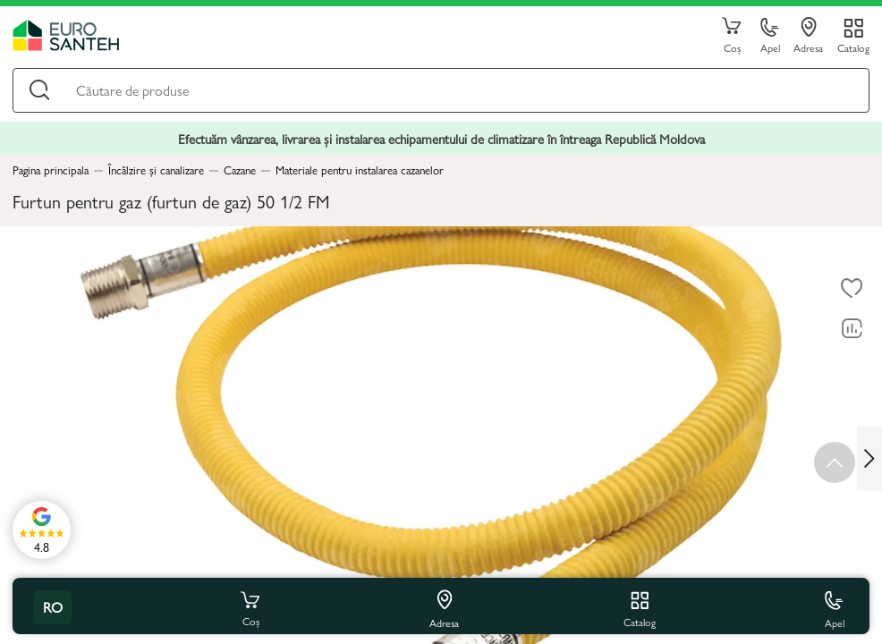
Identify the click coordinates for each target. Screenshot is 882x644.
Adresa (808, 36)
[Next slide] (869, 458)
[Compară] (851, 329)
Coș (731, 36)
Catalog (853, 47)
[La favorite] (851, 289)
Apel (770, 36)
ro (53, 607)
